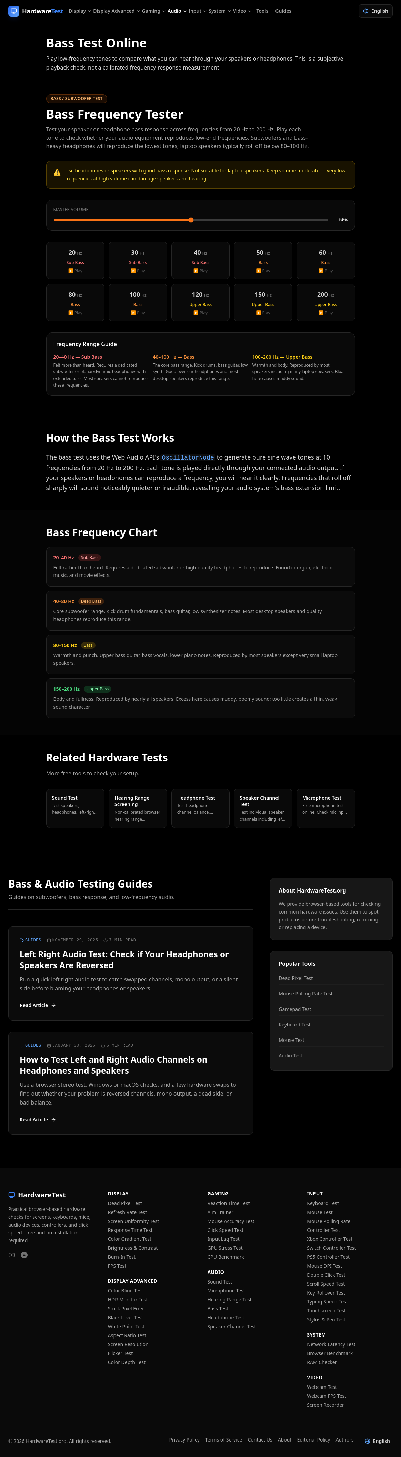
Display (80, 11)
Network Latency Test (331, 1344)
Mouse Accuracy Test (231, 1221)
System (220, 11)
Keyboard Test (295, 1024)
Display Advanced (116, 11)
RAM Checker (322, 1362)
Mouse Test (291, 1040)
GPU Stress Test (225, 1248)
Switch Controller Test (331, 1248)
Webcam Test (322, 1387)
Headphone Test (226, 1317)
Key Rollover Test (326, 1292)
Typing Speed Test (327, 1301)
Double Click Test (326, 1274)
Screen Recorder (325, 1405)
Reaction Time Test (229, 1203)
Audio (177, 11)
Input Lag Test (224, 1239)
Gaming (154, 11)
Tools (262, 11)
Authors (344, 1439)
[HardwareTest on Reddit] (24, 1255)
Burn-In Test (122, 1257)
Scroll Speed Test (326, 1283)
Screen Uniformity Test (133, 1221)
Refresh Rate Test (127, 1212)
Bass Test (218, 1308)
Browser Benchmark (330, 1353)
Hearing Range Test (230, 1299)
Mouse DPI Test (324, 1266)
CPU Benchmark (226, 1257)
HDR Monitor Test (128, 1299)
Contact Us (260, 1439)
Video (242, 11)
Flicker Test (120, 1353)
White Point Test (126, 1326)
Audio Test (290, 1055)
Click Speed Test (226, 1230)
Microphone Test (226, 1290)
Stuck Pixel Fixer (126, 1308)
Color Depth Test (127, 1362)
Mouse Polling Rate (328, 1221)
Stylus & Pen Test (326, 1319)
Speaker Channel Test (232, 1326)
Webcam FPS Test (326, 1396)
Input (198, 11)
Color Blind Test (125, 1290)
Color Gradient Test (129, 1239)
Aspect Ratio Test (127, 1335)
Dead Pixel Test (296, 978)
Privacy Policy (184, 1439)
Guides (283, 11)
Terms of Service (223, 1439)
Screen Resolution (128, 1344)
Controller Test (323, 1230)
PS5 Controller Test (328, 1257)
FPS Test (117, 1266)
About (285, 1439)
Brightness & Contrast (133, 1248)
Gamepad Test (295, 1009)
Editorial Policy (313, 1439)
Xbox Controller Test (329, 1239)
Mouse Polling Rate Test (305, 993)
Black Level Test (125, 1317)
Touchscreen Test (326, 1310)
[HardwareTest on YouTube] (11, 1255)
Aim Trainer (221, 1212)
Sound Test (220, 1281)
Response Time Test (130, 1230)
